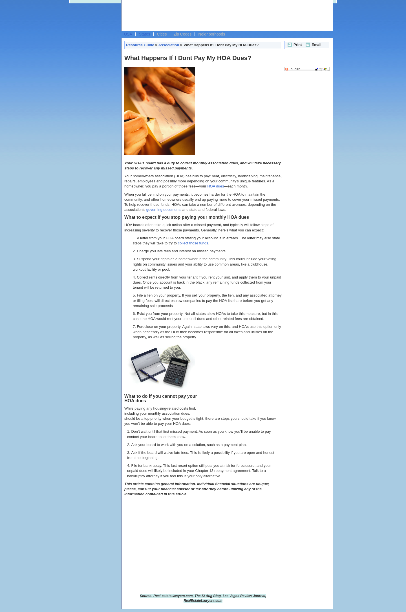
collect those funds (193, 243)
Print (294, 45)
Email (312, 45)
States (144, 34)
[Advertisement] (225, 15)
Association (168, 45)
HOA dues (215, 186)
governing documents (163, 209)
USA (128, 34)
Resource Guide (140, 45)
